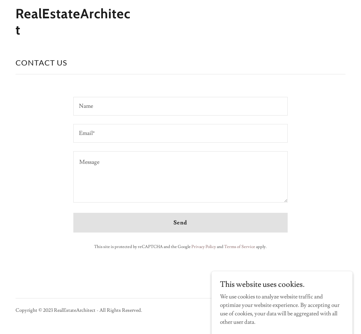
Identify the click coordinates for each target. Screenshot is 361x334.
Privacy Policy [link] (203, 246)
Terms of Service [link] (239, 246)
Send (180, 222)
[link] (73, 32)
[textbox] (180, 106)
